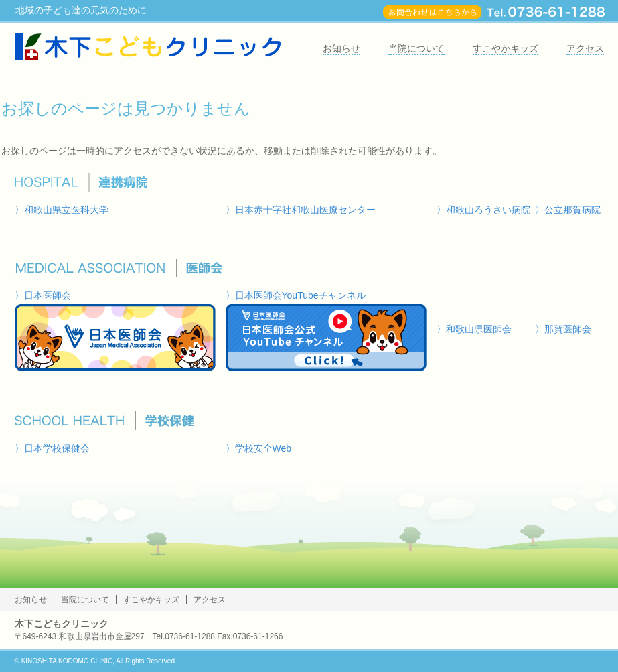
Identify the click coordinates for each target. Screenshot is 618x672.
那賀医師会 (567, 329)
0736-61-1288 (190, 636)
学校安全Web (263, 448)
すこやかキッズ (505, 48)
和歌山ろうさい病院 (488, 209)
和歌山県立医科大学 (66, 209)
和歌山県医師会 (479, 329)
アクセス (585, 48)
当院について (416, 48)
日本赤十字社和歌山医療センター (305, 209)
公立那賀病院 (572, 209)
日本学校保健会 (57, 448)
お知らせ (341, 48)
